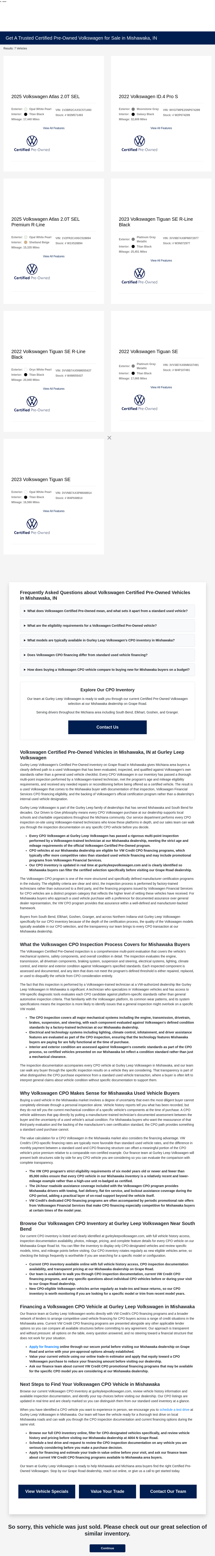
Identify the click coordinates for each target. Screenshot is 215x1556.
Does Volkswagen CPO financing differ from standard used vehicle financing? (87, 655)
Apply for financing (44, 1347)
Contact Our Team (168, 1491)
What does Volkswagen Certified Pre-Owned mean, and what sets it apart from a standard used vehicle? (107, 611)
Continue (107, 1548)
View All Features (54, 128)
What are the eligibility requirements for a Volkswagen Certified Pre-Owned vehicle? (92, 625)
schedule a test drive (174, 1409)
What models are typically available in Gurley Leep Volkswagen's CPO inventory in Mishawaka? (101, 640)
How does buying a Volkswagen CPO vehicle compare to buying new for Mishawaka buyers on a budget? (108, 669)
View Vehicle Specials (46, 1491)
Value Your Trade (107, 1491)
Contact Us (107, 727)
